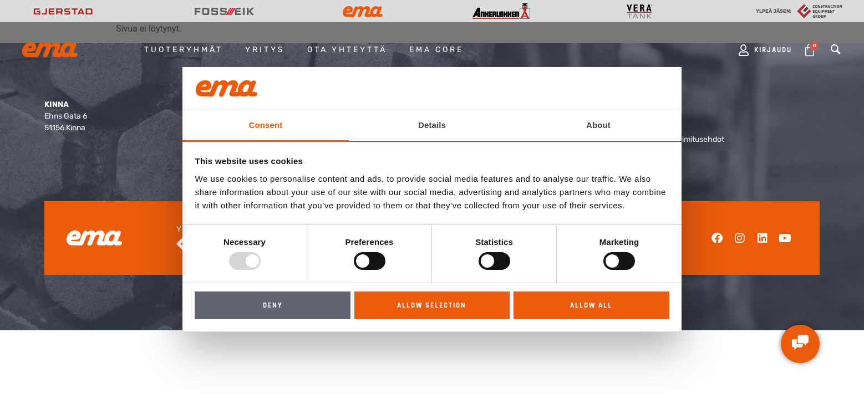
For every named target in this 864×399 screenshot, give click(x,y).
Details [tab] (432, 125)
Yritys (265, 49)
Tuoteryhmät (183, 49)
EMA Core (436, 49)
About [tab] (598, 125)
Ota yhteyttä (347, 49)
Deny (273, 305)
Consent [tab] (266, 125)
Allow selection (431, 305)
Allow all (591, 305)
